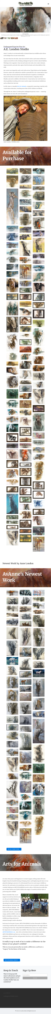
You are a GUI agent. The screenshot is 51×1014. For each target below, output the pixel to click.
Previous (2, 23)
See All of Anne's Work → (14, 849)
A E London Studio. (23, 1010)
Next (49, 23)
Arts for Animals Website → (12, 960)
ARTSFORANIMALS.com (9, 932)
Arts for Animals (21, 86)
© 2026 (17, 1010)
